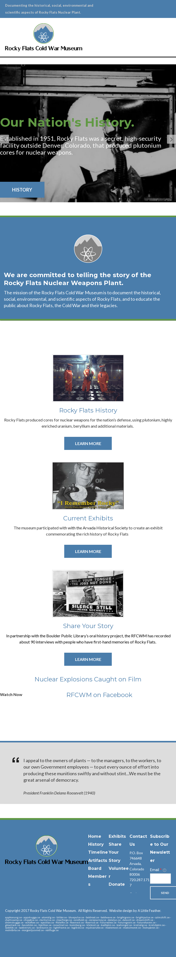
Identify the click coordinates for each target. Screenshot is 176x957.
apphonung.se (13, 910)
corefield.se (80, 912)
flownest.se (77, 915)
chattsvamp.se (13, 912)
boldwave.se (108, 910)
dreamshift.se (144, 912)
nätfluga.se (52, 922)
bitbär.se (62, 910)
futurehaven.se (146, 915)
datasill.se (129, 912)
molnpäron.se (151, 920)
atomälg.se (48, 910)
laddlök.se (11, 920)
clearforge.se (64, 912)
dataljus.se (114, 912)
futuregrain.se (126, 915)
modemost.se (113, 920)
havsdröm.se (29, 917)
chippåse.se (31, 912)
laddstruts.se (27, 920)
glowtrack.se (12, 917)
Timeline (98, 845)
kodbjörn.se (108, 917)
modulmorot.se (132, 920)
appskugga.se (32, 910)
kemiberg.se (77, 917)
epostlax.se (47, 915)
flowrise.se (92, 915)
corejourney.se (97, 912)
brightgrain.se (125, 910)
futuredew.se (108, 915)
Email (158, 863)
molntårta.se (12, 922)
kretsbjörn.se (157, 917)
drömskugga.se (14, 915)
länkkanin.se (44, 920)
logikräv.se (77, 920)
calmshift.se (162, 910)
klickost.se (93, 917)
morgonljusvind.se (33, 922)
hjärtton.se (45, 917)
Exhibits (117, 829)
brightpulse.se (144, 910)
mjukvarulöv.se (95, 920)
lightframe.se (61, 920)
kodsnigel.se (124, 917)
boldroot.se (92, 910)
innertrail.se (60, 917)
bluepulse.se (76, 910)
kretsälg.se (140, 917)
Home (94, 829)
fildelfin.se (62, 915)
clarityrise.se (47, 912)
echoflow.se (32, 915)
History (96, 837)
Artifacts (97, 853)
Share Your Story (115, 845)
